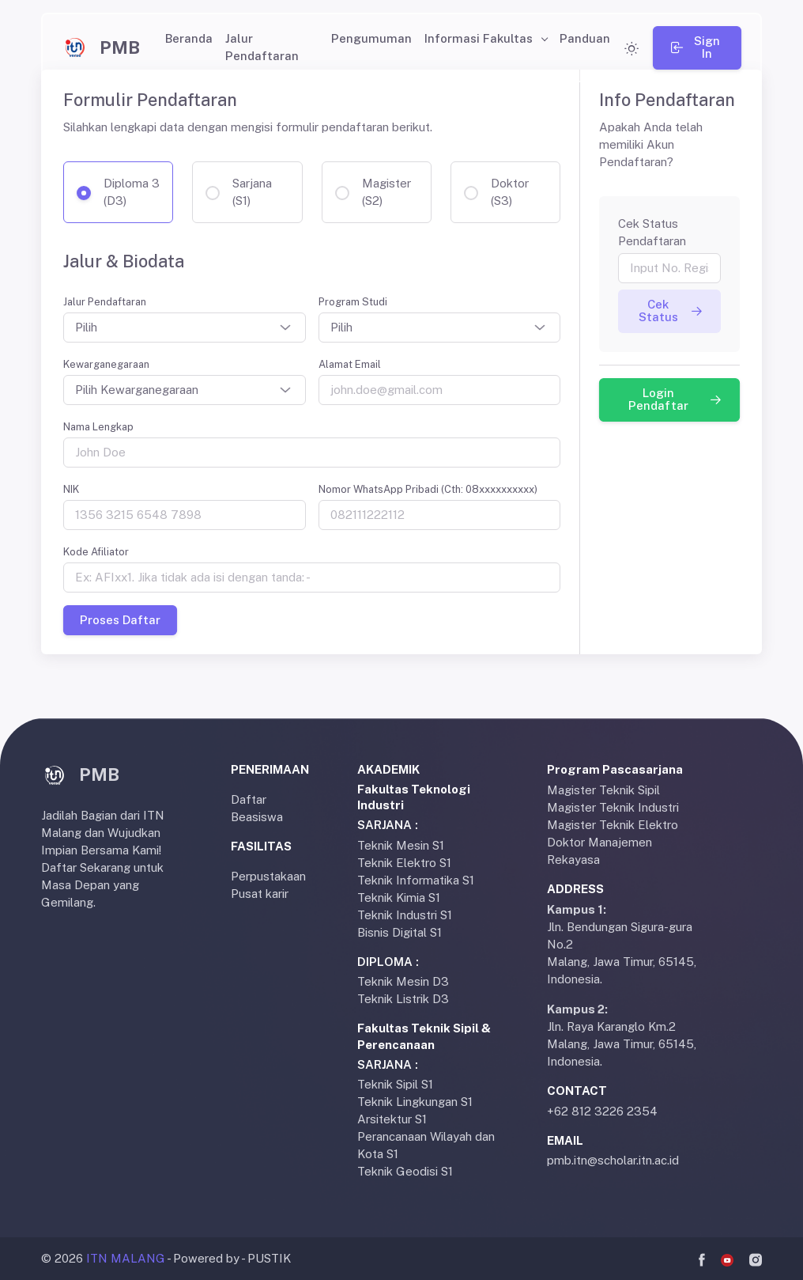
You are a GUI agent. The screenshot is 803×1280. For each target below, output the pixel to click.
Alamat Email (350, 364)
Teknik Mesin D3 (403, 981)
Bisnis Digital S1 (399, 932)
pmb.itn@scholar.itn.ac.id (613, 1160)
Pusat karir (259, 893)
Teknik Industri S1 (404, 915)
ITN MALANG (125, 1258)
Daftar (248, 799)
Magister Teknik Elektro (612, 824)
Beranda (189, 38)
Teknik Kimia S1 (398, 897)
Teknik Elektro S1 (404, 862)
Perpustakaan (268, 876)
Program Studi (353, 302)
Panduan (585, 38)
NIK (71, 489)
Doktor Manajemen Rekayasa (599, 850)
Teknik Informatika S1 (415, 880)
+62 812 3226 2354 (602, 1111)
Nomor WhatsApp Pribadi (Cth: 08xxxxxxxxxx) (428, 489)
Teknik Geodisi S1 (405, 1171)
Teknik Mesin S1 (400, 845)
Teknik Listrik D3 (403, 998)
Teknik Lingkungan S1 (415, 1101)
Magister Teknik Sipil (603, 790)
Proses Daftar (120, 620)
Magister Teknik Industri (613, 807)
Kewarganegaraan (106, 364)
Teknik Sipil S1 (395, 1084)
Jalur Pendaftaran (262, 47)
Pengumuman (371, 38)
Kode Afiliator (96, 552)
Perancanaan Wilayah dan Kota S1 (426, 1145)
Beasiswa (257, 817)
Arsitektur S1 (392, 1119)
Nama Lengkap (98, 427)
